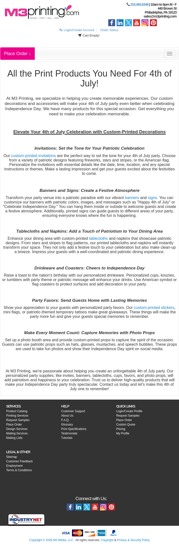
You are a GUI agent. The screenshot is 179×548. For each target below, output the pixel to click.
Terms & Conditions (19, 470)
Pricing (120, 429)
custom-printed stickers (154, 307)
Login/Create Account (76, 30)
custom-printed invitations (33, 156)
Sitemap (11, 457)
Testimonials (69, 433)
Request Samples (18, 420)
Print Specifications (73, 429)
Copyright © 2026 (41, 540)
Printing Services (17, 415)
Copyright (107, 540)
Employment (14, 465)
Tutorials (66, 438)
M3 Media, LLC (63, 540)
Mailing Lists (14, 438)
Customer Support (73, 411)
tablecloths (98, 238)
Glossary (67, 424)
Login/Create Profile (129, 411)
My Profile (122, 433)
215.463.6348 (139, 4)
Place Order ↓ (17, 53)
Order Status (109, 30)
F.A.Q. (65, 420)
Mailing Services (17, 433)
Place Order (14, 424)
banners (132, 198)
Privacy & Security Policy (133, 540)
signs (152, 198)
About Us (67, 415)
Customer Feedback (19, 461)
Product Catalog (16, 411)
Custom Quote (125, 424)
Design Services (17, 429)
